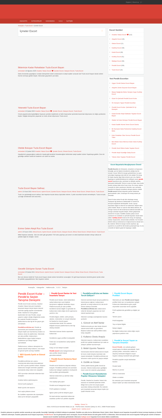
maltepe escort (86, 417)
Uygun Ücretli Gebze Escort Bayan (123, 83)
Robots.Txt (84, 404)
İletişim (69, 21)
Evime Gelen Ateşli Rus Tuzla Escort (35, 228)
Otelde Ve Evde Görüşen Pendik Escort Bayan (127, 120)
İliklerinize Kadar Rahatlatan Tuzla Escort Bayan (41, 67)
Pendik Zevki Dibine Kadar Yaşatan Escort (125, 148)
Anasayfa (23, 21)
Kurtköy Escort (116, 56)
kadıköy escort (86, 409)
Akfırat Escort (36, 191)
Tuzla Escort (29, 25)
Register (128, 2)
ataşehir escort (76, 409)
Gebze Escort (116, 43)
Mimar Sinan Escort (78, 191)
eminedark (21, 71)
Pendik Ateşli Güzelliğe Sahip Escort (123, 152)
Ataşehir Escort (117, 39)
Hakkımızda (50, 21)
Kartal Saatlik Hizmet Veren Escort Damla (125, 124)
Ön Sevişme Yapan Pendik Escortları (124, 103)
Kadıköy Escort (117, 48)
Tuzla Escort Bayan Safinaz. (31, 188)
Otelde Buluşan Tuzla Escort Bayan (35, 148)
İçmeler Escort (59, 71)
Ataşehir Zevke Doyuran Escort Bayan (124, 87)
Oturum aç (136, 2)
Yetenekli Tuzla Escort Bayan (32, 108)
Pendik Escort (116, 65)
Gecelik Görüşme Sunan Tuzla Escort (36, 269)
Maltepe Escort (117, 61)
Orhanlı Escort (67, 151)
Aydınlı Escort (45, 191)
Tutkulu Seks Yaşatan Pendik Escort (123, 157)
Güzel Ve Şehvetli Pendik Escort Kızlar (124, 98)
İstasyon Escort (69, 71)
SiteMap (77, 404)
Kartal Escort (116, 52)
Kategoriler (36, 21)
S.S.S (60, 21)
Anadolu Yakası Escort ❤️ (45, 71)
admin (20, 191)
